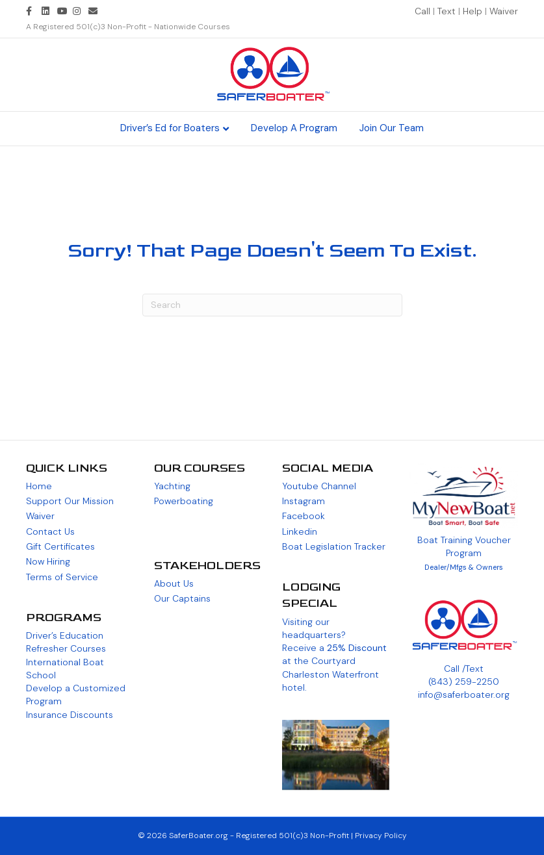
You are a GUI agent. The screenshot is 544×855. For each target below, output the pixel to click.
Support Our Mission (70, 501)
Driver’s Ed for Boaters (170, 127)
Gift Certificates (60, 546)
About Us (174, 583)
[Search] (272, 305)
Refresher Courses (66, 648)
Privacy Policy (381, 835)
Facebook (303, 516)
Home (39, 486)
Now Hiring (48, 561)
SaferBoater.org (198, 835)
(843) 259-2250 (463, 681)
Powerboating (183, 501)
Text (447, 11)
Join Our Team (391, 127)
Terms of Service (62, 577)
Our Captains (182, 598)
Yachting (172, 486)
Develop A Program (294, 127)
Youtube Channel (319, 486)
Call (424, 11)
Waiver (503, 11)
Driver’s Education (64, 635)
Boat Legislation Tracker (333, 546)
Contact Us (50, 531)
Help (472, 11)
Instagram (303, 501)
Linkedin (299, 531)
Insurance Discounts (69, 715)
